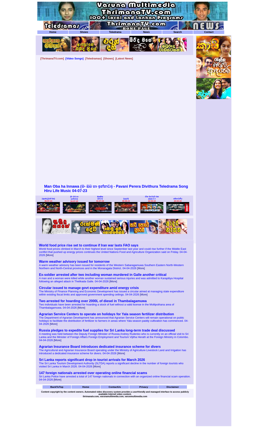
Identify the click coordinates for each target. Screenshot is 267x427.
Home (52, 32)
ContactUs (115, 387)
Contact (209, 32)
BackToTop (56, 387)
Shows (84, 32)
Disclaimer (172, 387)
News (146, 32)
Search (177, 32)
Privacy (143, 387)
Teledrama (115, 32)
